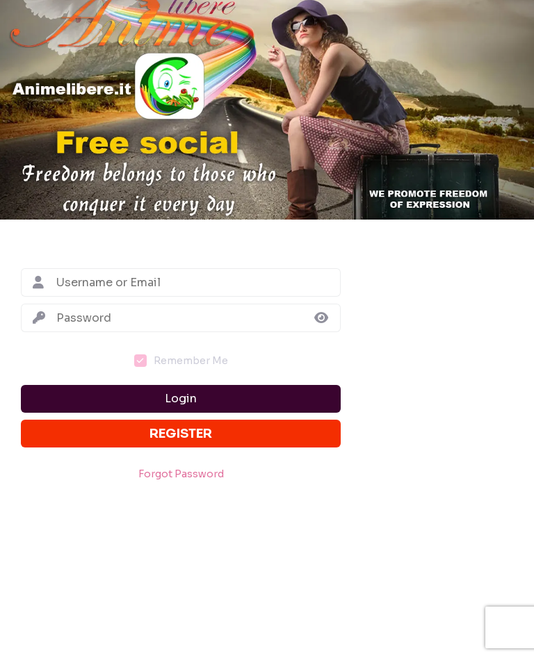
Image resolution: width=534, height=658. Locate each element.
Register (180, 433)
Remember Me (191, 360)
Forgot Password (181, 474)
